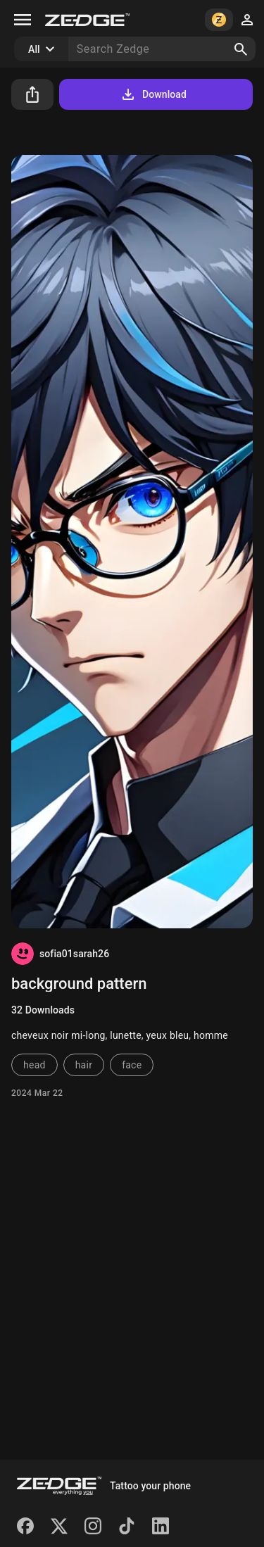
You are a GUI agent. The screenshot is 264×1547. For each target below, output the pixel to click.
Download (153, 94)
